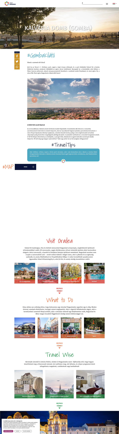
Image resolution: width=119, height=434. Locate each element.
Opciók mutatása (26, 431)
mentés (17, 431)
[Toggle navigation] (107, 4)
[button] (114, 3)
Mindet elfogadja (8, 431)
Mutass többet (59, 290)
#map (8, 167)
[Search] (92, 3)
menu (25, 167)
